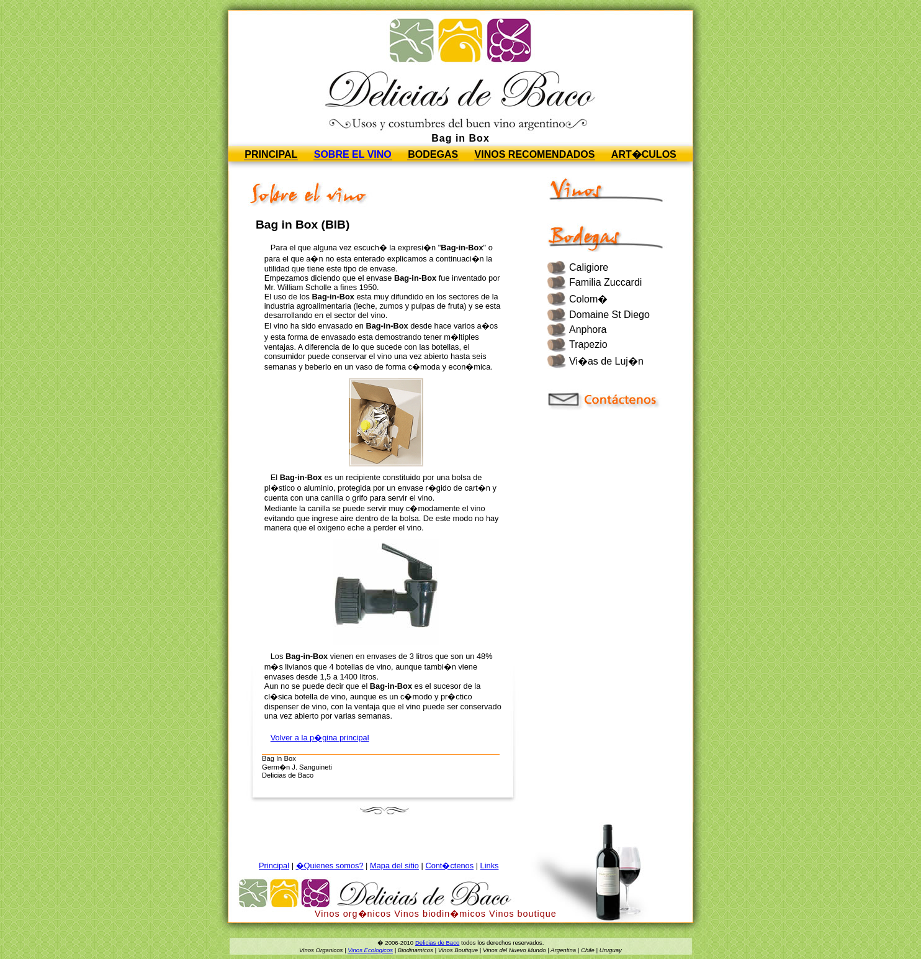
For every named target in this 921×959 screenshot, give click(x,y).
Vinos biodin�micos (440, 914)
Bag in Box (460, 138)
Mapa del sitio (394, 865)
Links (489, 865)
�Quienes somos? (330, 865)
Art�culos (643, 154)
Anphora (588, 329)
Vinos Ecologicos (370, 950)
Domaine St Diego (609, 314)
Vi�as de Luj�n (606, 361)
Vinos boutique (523, 914)
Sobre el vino (353, 154)
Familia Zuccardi (605, 282)
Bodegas (433, 154)
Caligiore (588, 267)
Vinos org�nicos (353, 914)
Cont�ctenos (449, 865)
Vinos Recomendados (535, 154)
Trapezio (588, 344)
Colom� (588, 299)
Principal (271, 154)
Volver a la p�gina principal (320, 737)
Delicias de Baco (437, 942)
